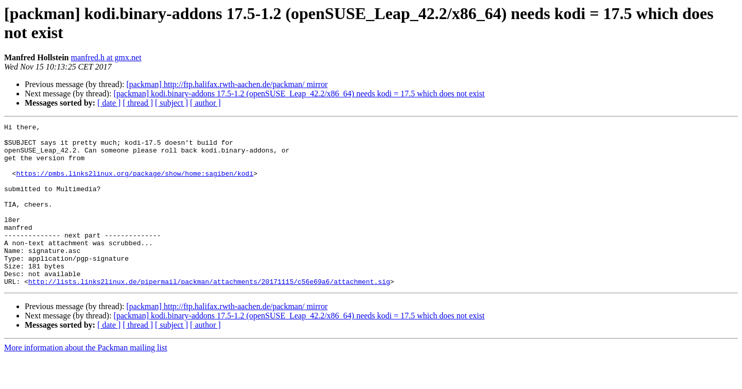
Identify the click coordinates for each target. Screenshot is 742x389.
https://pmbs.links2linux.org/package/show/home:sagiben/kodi (134, 184)
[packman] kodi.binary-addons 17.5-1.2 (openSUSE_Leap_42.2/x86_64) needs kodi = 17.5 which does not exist (298, 93)
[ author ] (205, 102)
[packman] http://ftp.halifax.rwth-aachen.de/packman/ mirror (227, 84)
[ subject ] (171, 102)
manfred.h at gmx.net (106, 57)
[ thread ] (138, 102)
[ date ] (109, 102)
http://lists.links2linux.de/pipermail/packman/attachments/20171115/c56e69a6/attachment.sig (209, 313)
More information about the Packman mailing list (85, 380)
